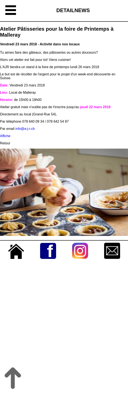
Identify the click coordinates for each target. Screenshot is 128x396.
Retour (5, 143)
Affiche (5, 136)
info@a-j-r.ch (25, 129)
